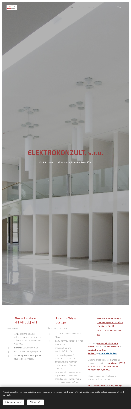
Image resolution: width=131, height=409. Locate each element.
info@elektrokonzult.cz (80, 162)
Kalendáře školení (108, 353)
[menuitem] (71, 7)
